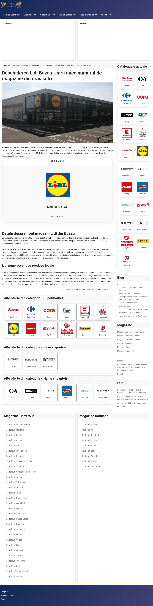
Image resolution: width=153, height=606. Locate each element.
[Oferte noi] (34, 14)
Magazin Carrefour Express (128, 339)
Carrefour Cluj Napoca (16, 451)
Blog (119, 284)
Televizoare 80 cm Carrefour (129, 293)
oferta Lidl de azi (17, 284)
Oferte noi (28, 15)
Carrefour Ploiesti (14, 540)
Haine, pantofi (65, 15)
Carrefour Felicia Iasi (15, 482)
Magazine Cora (123, 347)
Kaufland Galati (89, 445)
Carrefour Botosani (15, 430)
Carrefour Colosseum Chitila (19, 461)
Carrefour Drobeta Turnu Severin (21, 472)
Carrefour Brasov (14, 440)
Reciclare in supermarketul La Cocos (132, 316)
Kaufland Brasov (89, 424)
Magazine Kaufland (125, 351)
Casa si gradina (86, 15)
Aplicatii (105, 15)
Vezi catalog (57, 216)
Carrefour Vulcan (14, 576)
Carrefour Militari (14, 508)
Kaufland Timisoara (91, 466)
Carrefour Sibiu (13, 545)
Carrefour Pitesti (13, 534)
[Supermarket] (53, 14)
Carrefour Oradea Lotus (17, 519)
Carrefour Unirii (13, 566)
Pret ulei (120, 374)
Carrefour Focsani (14, 487)
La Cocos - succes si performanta (131, 306)
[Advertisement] (39, 42)
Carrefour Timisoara (15, 561)
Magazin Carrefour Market (128, 336)
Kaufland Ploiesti (89, 456)
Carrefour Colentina (15, 456)
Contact (4, 599)
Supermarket (46, 15)
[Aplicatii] (110, 14)
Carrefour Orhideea (15, 524)
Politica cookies (7, 595)
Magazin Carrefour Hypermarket (131, 332)
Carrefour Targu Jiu (15, 555)
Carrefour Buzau (13, 445)
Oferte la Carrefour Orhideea (129, 303)
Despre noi (5, 592)
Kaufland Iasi (88, 451)
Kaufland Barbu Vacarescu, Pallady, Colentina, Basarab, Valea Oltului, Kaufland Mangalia (132, 367)
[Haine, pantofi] (73, 14)
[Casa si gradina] (95, 14)
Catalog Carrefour (11, 15)
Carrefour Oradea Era (16, 513)
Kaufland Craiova (90, 440)
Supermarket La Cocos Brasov (130, 313)
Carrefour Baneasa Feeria (18, 424)
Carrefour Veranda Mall (17, 571)
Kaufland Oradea (89, 461)
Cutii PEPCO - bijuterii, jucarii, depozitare (134, 309)
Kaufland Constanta (91, 435)
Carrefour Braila (13, 435)
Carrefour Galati (13, 493)
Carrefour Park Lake (15, 529)
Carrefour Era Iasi (14, 477)
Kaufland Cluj (88, 430)
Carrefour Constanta (15, 466)
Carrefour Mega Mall (15, 503)
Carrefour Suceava (14, 550)
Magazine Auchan (124, 343)
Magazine (121, 361)
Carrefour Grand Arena (16, 498)
